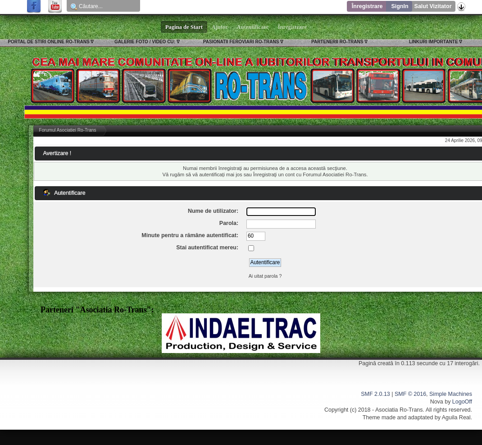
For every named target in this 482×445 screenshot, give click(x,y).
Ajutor (219, 27)
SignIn (399, 6)
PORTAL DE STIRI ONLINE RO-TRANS (48, 41)
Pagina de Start (184, 27)
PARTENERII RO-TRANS (337, 41)
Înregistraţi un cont (274, 174)
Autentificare (253, 27)
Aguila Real (456, 417)
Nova (436, 402)
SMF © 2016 (410, 394)
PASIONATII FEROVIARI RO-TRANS (241, 41)
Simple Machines (450, 394)
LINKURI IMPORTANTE (433, 41)
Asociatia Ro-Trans (399, 410)
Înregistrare (367, 6)
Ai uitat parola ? (265, 276)
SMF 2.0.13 (375, 394)
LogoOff (462, 402)
